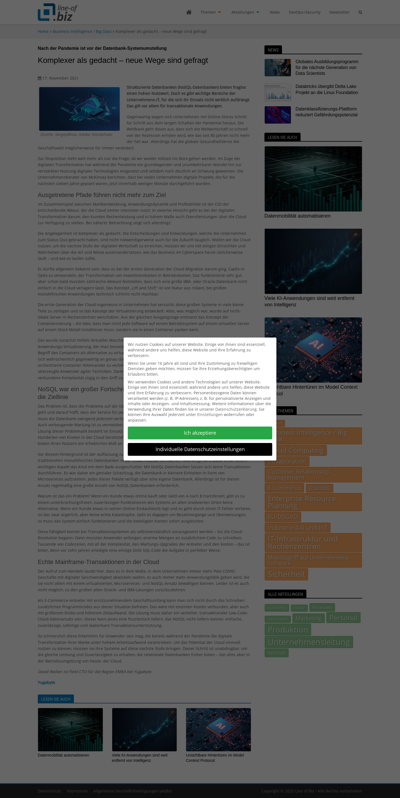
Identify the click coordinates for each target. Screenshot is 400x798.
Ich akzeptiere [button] (200, 429)
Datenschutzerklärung (236, 405)
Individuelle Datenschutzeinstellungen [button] (200, 445)
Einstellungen (210, 411)
